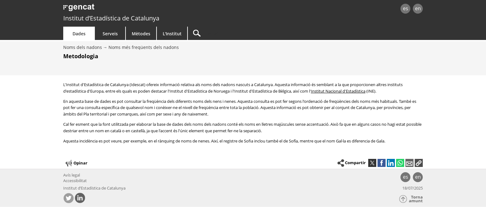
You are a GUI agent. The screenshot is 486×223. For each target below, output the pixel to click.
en (418, 8)
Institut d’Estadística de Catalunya (111, 18)
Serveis (110, 34)
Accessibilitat (75, 180)
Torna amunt (416, 199)
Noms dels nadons (82, 47)
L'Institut (172, 34)
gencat (135, 9)
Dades (79, 34)
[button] (419, 163)
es (405, 8)
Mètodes (141, 34)
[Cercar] (240, 33)
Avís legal (71, 175)
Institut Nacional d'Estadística (338, 91)
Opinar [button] (76, 163)
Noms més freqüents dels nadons (143, 47)
